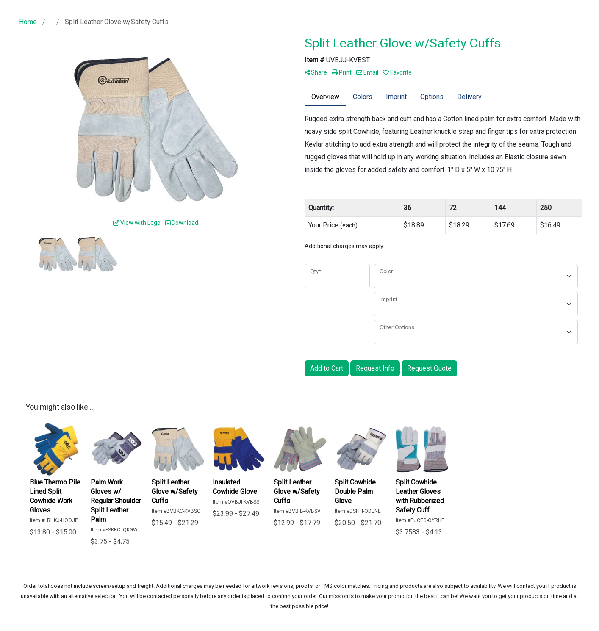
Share (316, 72)
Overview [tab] (325, 97)
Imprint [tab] (396, 97)
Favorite (397, 72)
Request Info (375, 368)
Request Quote (429, 368)
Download (181, 222)
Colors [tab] (362, 97)
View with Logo (137, 222)
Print (342, 72)
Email (367, 72)
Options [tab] (432, 97)
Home (28, 22)
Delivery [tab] (469, 97)
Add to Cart (326, 368)
